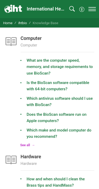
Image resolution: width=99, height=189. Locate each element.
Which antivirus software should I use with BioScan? (60, 101)
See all (25, 145)
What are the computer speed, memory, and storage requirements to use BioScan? (60, 66)
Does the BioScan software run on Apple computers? (57, 117)
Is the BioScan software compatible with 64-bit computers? (58, 85)
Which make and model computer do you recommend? (59, 133)
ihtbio (22, 23)
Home (7, 23)
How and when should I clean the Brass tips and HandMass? (56, 182)
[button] (72, 9)
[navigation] (92, 9)
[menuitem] (82, 9)
